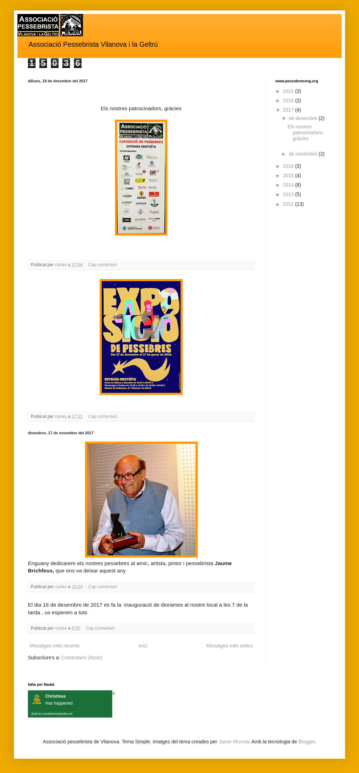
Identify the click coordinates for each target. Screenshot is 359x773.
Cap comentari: (103, 264)
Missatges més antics (229, 645)
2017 (289, 110)
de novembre (304, 154)
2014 (289, 185)
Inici (142, 645)
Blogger (306, 741)
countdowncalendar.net (57, 713)
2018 (289, 100)
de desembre (304, 118)
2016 (289, 166)
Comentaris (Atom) (81, 657)
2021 (289, 91)
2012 (289, 204)
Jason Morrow (234, 741)
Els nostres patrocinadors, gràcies (306, 132)
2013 (289, 194)
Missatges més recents (54, 645)
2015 (289, 175)
